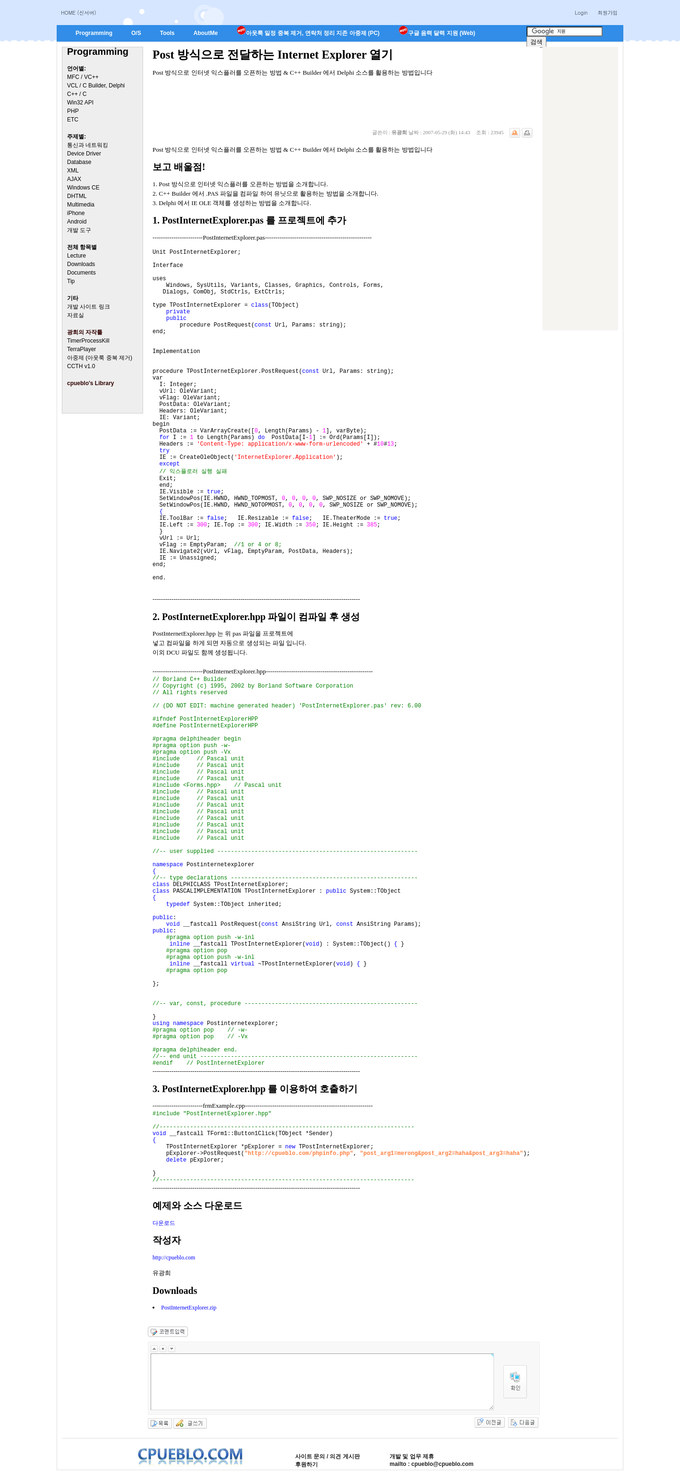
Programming (94, 33)
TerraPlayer (81, 349)
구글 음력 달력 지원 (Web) (437, 33)
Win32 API (80, 102)
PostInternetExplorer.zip (188, 1307)
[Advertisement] (580, 188)
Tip (71, 281)
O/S (136, 33)
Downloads (81, 264)
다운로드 (164, 1223)
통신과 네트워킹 (87, 145)
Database (79, 162)
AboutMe (206, 33)
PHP (73, 111)
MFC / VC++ (83, 77)
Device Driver (84, 153)
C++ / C (76, 94)
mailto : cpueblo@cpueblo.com (432, 1464)
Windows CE (83, 187)
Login (581, 12)
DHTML (76, 196)
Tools (167, 33)
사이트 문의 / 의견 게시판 (327, 1456)
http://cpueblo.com (174, 1257)
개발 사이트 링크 (88, 306)
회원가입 (607, 12)
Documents (81, 272)
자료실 (75, 315)
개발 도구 (79, 230)
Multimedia (80, 204)
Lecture (76, 255)
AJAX (74, 179)
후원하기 (306, 1464)
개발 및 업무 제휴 (412, 1456)
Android (76, 221)
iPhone (76, 213)
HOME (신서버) (78, 12)
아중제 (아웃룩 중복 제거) (99, 357)
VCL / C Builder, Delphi (96, 85)
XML (73, 170)
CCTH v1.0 (81, 366)
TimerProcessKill (88, 340)
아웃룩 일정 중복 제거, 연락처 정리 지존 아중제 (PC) (308, 33)
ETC (72, 119)
